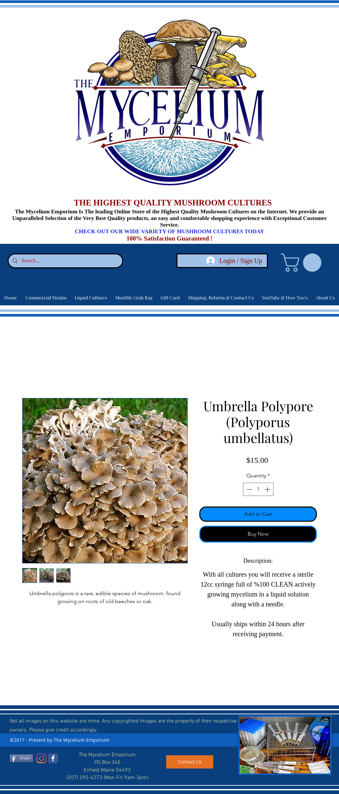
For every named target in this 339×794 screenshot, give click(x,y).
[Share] (21, 758)
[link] (303, 262)
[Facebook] (53, 758)
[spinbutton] (258, 489)
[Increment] (267, 489)
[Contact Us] (189, 762)
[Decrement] (248, 489)
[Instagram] (41, 758)
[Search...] (64, 260)
